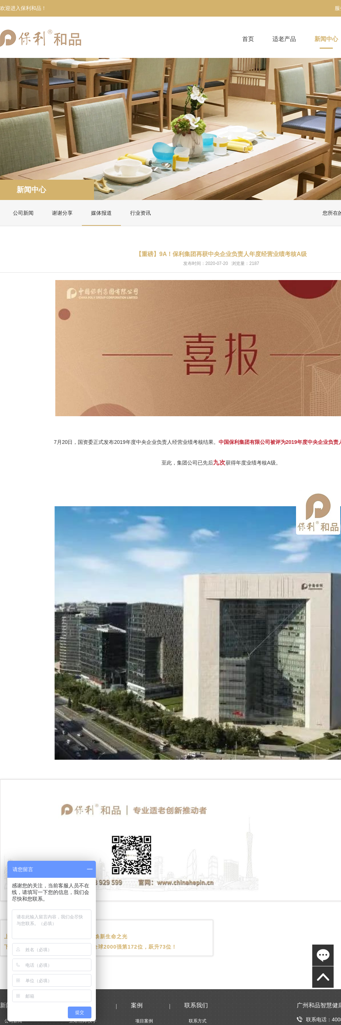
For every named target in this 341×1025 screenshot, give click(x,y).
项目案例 (144, 1021)
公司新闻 (23, 213)
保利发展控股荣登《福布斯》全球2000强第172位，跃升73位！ (99, 947)
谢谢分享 (62, 213)
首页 (248, 39)
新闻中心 (326, 39)
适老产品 (284, 39)
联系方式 (197, 1021)
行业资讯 (140, 213)
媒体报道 (101, 213)
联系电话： (314, 1019)
